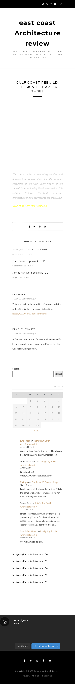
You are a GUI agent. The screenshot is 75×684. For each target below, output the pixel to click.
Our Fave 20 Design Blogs (44, 482)
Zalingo (24, 482)
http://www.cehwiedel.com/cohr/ (29, 313)
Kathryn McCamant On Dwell (29, 249)
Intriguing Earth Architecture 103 (30, 575)
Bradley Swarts (23, 329)
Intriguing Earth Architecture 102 (30, 582)
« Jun (36, 430)
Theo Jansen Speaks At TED (28, 261)
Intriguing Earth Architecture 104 (30, 568)
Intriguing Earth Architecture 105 (30, 561)
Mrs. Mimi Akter (28, 531)
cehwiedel (19, 294)
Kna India (25, 440)
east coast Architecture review (38, 33)
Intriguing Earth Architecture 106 (30, 554)
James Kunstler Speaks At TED (30, 272)
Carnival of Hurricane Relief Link (29, 205)
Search (16, 368)
